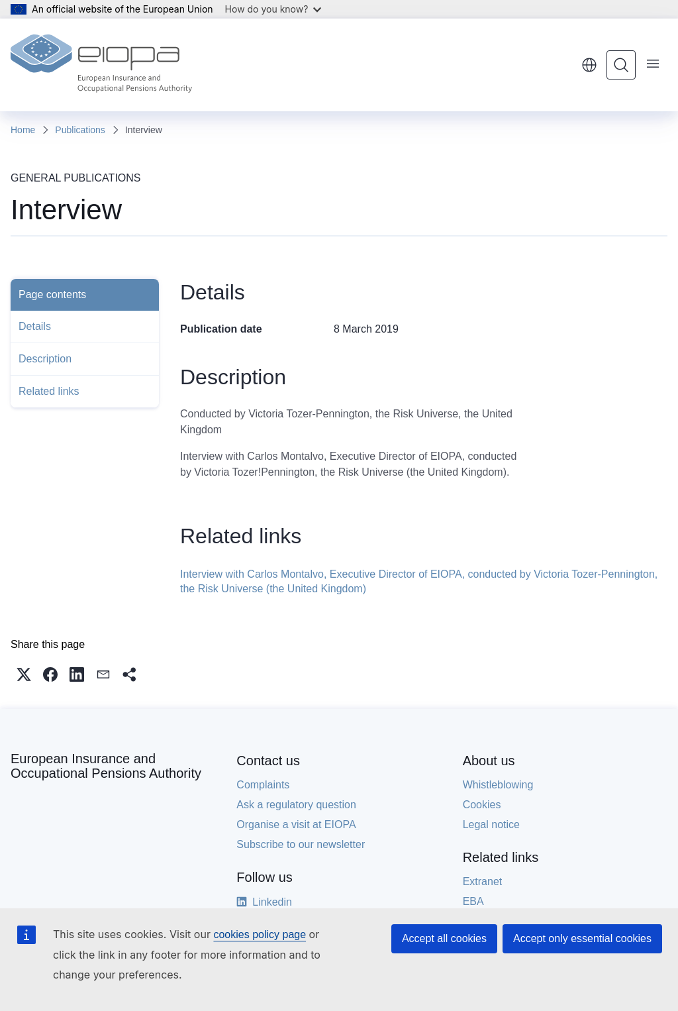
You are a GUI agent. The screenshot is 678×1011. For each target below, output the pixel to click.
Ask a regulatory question (296, 804)
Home (23, 130)
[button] (23, 674)
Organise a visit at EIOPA (296, 824)
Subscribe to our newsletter (300, 844)
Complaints (262, 784)
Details (35, 326)
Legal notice (491, 824)
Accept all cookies (444, 938)
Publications (80, 130)
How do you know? (273, 9)
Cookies (482, 804)
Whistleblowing (498, 784)
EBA (473, 901)
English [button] (589, 65)
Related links (49, 391)
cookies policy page (259, 934)
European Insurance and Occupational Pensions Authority (106, 765)
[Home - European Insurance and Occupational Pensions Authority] (101, 64)
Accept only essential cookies (582, 938)
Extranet (483, 881)
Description (45, 358)
